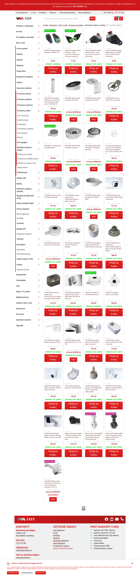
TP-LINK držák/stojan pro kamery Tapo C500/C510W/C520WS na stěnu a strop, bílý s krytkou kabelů (113, 247)
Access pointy (29, 49)
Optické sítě (29, 178)
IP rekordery (21, 124)
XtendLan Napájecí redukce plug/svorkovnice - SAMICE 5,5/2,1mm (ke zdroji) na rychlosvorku (113, 53)
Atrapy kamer (22, 167)
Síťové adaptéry (29, 209)
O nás (33, 13)
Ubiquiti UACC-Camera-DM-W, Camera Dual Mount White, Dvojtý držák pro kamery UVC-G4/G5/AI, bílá (93, 436)
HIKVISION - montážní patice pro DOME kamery (52, 146)
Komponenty (28, 275)
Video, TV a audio (28, 292)
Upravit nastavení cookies (63, 548)
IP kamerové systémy (25, 129)
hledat (92, 18)
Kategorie (53, 25)
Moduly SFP (29, 229)
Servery (28, 32)
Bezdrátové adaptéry (29, 77)
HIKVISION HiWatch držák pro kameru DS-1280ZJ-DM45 (92, 197)
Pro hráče (28, 314)
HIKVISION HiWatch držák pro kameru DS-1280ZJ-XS (52, 244)
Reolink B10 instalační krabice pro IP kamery (111, 293)
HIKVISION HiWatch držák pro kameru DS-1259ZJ (72, 99)
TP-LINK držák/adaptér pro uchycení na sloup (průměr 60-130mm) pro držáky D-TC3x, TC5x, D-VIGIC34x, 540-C (113, 149)
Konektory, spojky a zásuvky (29, 190)
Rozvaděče (29, 245)
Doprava (53, 13)
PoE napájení (29, 142)
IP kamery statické (29, 99)
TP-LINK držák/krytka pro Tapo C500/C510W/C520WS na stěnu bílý (113, 197)
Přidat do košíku (53, 70)
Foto (28, 286)
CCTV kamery (22, 133)
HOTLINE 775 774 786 (114, 13)
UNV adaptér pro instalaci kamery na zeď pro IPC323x (52, 341)
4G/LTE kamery (23, 116)
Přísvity (20, 137)
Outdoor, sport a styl (28, 303)
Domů (45, 25)
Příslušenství (29, 172)
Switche (29, 60)
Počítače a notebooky (28, 26)
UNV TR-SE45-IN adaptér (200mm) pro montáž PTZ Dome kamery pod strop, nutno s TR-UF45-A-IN (52, 101)
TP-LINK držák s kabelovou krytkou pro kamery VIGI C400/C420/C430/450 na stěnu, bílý (73, 295)
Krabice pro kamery (24, 154)
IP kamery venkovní (29, 105)
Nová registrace (85, 13)
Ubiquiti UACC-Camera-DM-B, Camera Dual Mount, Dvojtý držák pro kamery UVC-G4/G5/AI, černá (113, 436)
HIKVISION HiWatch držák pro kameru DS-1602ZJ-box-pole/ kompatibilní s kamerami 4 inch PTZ (52, 484)
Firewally (29, 223)
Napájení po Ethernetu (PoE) (29, 197)
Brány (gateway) (23, 214)
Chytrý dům (29, 71)
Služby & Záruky (23, 270)
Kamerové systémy (29, 88)
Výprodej (28, 326)
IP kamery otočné (29, 94)
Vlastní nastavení (27, 573)
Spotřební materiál (28, 320)
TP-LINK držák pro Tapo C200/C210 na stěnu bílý (112, 99)
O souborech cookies (61, 546)
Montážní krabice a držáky (29, 148)
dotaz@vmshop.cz (23, 558)
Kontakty (42, 13)
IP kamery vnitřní (29, 111)
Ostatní (29, 265)
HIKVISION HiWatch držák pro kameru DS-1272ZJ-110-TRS (73, 342)
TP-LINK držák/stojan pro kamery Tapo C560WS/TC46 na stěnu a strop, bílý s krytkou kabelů (93, 389)
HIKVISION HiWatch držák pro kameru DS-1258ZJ (92, 99)
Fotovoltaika (28, 280)
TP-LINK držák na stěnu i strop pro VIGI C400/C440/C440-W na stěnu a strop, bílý (72, 198)
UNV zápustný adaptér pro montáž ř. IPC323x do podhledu (72, 245)
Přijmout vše (40, 573)
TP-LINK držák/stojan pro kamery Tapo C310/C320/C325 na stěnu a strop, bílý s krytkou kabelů (53, 295)
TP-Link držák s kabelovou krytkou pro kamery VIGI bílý (73, 387)
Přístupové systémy (24, 234)
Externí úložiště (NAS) (29, 203)
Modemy (29, 66)
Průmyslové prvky (23, 254)
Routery (29, 54)
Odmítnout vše (12, 573)
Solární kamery (23, 120)
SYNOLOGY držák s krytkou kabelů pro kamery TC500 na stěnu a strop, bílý (52, 388)
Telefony (29, 239)
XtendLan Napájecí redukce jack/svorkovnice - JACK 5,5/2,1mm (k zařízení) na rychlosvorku (93, 53)
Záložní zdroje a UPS (29, 259)
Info (73, 119)
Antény (29, 82)
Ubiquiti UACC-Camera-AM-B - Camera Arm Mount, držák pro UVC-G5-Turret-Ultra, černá (73, 436)
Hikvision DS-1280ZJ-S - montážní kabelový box (92, 293)
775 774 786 (21, 543)
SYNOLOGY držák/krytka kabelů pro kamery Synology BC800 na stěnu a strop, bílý (52, 435)
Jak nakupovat (22, 13)
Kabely (29, 184)
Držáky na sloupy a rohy (26, 163)
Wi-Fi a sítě (28, 43)
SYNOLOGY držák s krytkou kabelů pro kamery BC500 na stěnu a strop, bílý (113, 388)
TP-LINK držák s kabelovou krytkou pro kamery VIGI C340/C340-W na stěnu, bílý (93, 245)
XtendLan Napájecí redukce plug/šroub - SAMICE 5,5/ (52, 51)
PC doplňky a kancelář (28, 37)
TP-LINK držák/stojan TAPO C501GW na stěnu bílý (52, 196)
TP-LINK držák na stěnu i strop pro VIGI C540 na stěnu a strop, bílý (114, 342)
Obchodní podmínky (67, 13)
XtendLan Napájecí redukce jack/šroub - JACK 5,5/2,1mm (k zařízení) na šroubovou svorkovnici (73, 53)
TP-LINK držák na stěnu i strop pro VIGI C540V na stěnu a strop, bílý (92, 342)
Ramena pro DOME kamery (27, 159)
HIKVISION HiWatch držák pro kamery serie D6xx (72, 146)
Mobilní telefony (28, 297)
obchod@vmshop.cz (24, 550)
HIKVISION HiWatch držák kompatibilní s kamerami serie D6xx (92, 147)
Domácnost (28, 309)
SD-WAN (20, 218)
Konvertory (21, 250)
